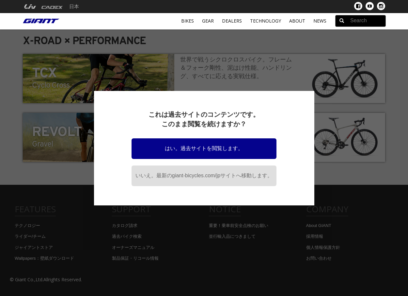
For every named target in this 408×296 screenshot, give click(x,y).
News (319, 21)
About (297, 21)
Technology (265, 21)
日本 (74, 6)
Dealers (232, 21)
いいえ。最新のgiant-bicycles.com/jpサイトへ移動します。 (204, 175)
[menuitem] (30, 6)
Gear (208, 21)
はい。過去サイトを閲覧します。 (204, 148)
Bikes (187, 21)
